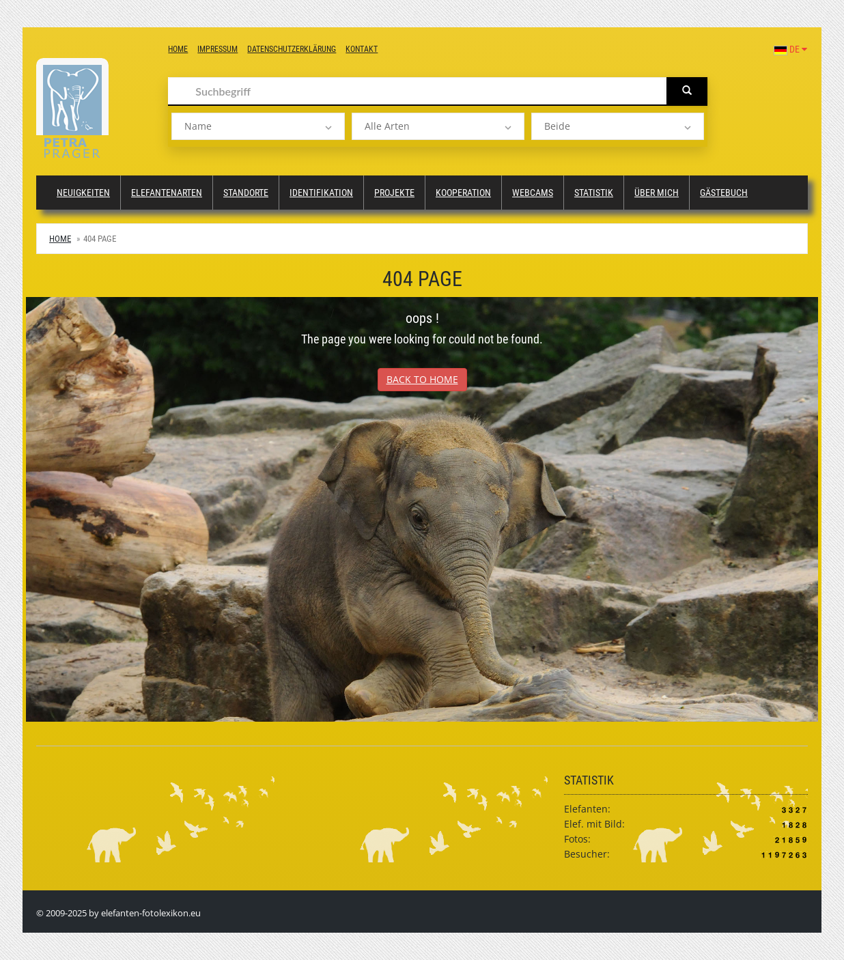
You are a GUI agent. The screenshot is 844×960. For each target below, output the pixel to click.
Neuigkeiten (83, 192)
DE (790, 49)
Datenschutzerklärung (291, 49)
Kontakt (362, 49)
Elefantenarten (166, 192)
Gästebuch (724, 192)
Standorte (245, 192)
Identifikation (321, 192)
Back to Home (422, 379)
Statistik (593, 192)
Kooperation (463, 192)
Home (178, 49)
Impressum (217, 49)
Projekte (394, 192)
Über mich (656, 192)
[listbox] (257, 126)
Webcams (532, 192)
